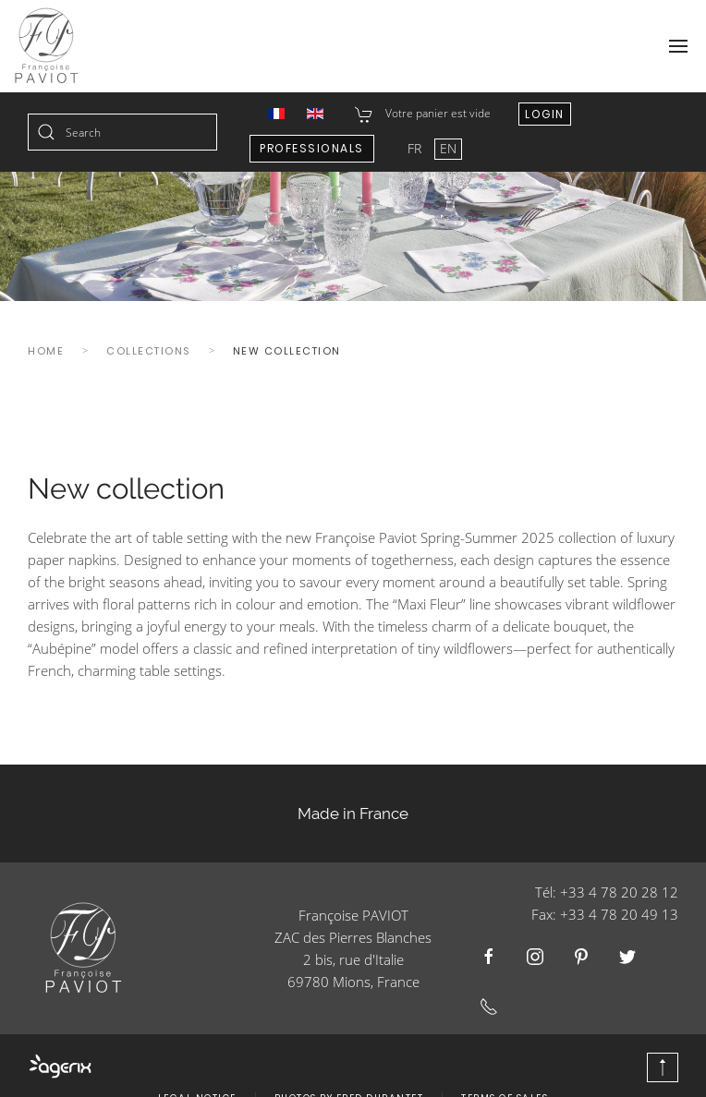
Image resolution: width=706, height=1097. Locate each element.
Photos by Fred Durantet (349, 1071)
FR (416, 148)
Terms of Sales (504, 1071)
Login (545, 114)
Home (46, 351)
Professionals (312, 148)
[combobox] (122, 132)
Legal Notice (197, 1071)
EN (448, 148)
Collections (148, 351)
